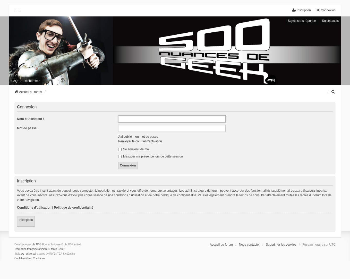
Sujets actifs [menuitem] (330, 21)
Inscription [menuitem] (301, 10)
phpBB (36, 244)
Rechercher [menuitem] (32, 81)
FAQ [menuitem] (14, 81)
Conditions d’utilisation (34, 207)
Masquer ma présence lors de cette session (150, 156)
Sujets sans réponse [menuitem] (302, 21)
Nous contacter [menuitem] (249, 244)
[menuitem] (333, 92)
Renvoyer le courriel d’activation (140, 141)
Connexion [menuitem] (326, 10)
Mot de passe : (27, 128)
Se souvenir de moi (134, 149)
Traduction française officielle (31, 249)
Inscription (26, 220)
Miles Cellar (57, 249)
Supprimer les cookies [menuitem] (281, 244)
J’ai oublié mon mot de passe (138, 136)
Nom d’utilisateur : (30, 119)
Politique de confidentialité (73, 207)
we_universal (28, 253)
